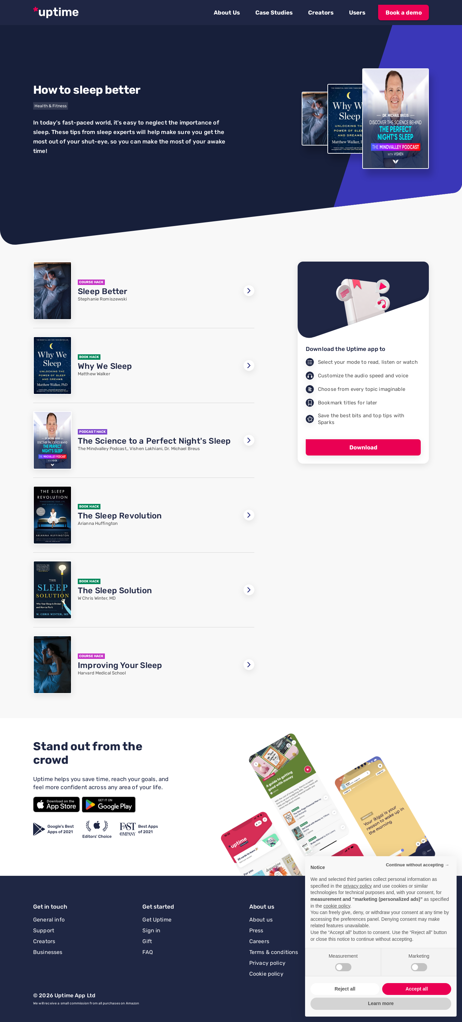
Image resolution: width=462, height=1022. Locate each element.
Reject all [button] (344, 989)
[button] (226, 12)
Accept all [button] (417, 989)
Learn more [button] (381, 1003)
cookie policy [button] (336, 906)
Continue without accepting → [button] (417, 864)
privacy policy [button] (357, 886)
